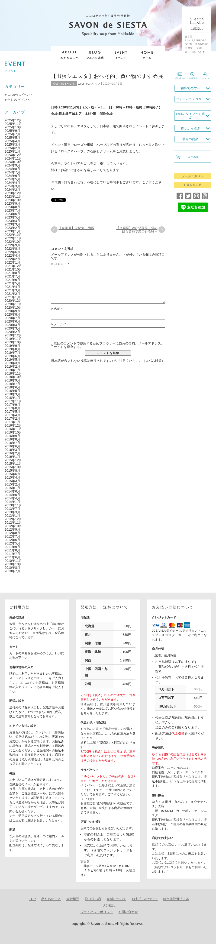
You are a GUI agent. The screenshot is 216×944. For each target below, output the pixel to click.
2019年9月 (12, 345)
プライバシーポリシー (97, 912)
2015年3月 (12, 481)
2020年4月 (12, 325)
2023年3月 (12, 224)
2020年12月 (13, 300)
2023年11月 (13, 196)
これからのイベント (19, 94)
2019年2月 (12, 366)
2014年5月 (12, 495)
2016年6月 (12, 446)
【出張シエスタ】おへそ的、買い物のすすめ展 (107, 76)
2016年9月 (12, 436)
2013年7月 (12, 508)
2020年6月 (12, 321)
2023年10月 (13, 200)
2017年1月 (12, 422)
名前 (58, 309)
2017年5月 (12, 411)
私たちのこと (51, 899)
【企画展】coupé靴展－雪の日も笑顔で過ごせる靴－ (136, 229)
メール (60, 324)
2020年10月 (13, 307)
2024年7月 (12, 172)
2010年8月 (12, 567)
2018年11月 (13, 373)
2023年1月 (12, 231)
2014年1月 (12, 502)
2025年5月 (12, 137)
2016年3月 (12, 450)
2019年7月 (12, 352)
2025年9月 (12, 130)
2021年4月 (12, 287)
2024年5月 (12, 179)
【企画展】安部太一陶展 (76, 228)
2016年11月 (13, 429)
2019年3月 (12, 363)
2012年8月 (12, 533)
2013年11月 (13, 505)
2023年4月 (12, 221)
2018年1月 (12, 398)
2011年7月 (12, 554)
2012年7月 (12, 536)
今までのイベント (64, 83)
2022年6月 (12, 252)
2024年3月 (12, 186)
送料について (116, 899)
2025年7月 (12, 134)
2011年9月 (12, 547)
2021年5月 (12, 283)
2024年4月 (12, 182)
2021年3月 (12, 290)
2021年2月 (12, 293)
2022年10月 (13, 241)
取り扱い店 (93, 899)
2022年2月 (12, 259)
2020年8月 (12, 314)
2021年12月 (13, 266)
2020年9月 (12, 311)
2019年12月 (13, 335)
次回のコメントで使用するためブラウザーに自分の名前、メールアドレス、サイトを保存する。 (109, 345)
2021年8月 (12, 273)
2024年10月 (13, 162)
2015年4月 (12, 477)
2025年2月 (12, 148)
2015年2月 (12, 484)
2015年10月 (13, 467)
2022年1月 (12, 262)
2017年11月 (13, 401)
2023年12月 (13, 193)
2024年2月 (12, 189)
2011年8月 (12, 550)
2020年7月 (12, 318)
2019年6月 (12, 356)
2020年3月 (12, 328)
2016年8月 (12, 439)
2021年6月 (12, 280)
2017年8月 (12, 408)
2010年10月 (13, 564)
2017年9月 (12, 404)
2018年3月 (12, 394)
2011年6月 (12, 557)
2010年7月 (12, 571)
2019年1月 (12, 370)
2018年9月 (12, 380)
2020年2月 (12, 332)
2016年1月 (12, 456)
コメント (61, 264)
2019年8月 (12, 349)
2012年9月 (12, 529)
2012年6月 (12, 540)
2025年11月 (13, 124)
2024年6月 (12, 176)
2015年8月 (12, 470)
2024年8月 (12, 169)
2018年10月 (13, 377)
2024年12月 (13, 155)
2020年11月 (13, 304)
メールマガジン (192, 176)
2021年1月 (12, 297)
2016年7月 (12, 443)
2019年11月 (13, 339)
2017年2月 (12, 418)
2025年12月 (13, 120)
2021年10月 (13, 269)
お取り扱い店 (193, 185)
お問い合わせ (128, 912)
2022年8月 (12, 248)
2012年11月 (13, 522)
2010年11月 (13, 561)
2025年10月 (13, 127)
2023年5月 (12, 217)
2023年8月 (12, 207)
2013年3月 (12, 512)
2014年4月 (12, 498)
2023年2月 (12, 228)
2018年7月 (12, 384)
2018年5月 (12, 391)
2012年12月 (13, 519)
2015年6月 (12, 474)
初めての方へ (190, 88)
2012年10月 (13, 526)
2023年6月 (12, 214)
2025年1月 (12, 151)
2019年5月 (12, 359)
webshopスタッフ (89, 83)
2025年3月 (12, 144)
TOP (32, 899)
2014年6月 (12, 491)
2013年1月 (12, 515)
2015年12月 (13, 460)
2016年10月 (13, 432)
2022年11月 (13, 238)
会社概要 (72, 899)
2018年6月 (12, 387)
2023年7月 (12, 210)
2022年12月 (13, 235)
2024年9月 (12, 165)
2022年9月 (12, 245)
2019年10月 (13, 342)
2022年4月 (12, 255)
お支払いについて (145, 899)
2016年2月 (12, 453)
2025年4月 (12, 141)
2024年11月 (13, 158)
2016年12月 (13, 425)
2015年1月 (12, 488)
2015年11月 (13, 463)
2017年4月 (12, 415)
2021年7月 (12, 276)
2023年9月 (12, 203)
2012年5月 (12, 543)
